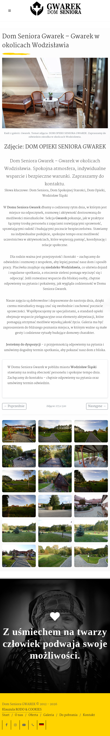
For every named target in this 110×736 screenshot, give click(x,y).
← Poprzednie (14, 406)
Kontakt (89, 715)
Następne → (97, 406)
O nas (19, 715)
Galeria (48, 715)
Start (5, 715)
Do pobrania (68, 715)
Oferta (33, 715)
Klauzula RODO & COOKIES (22, 709)
